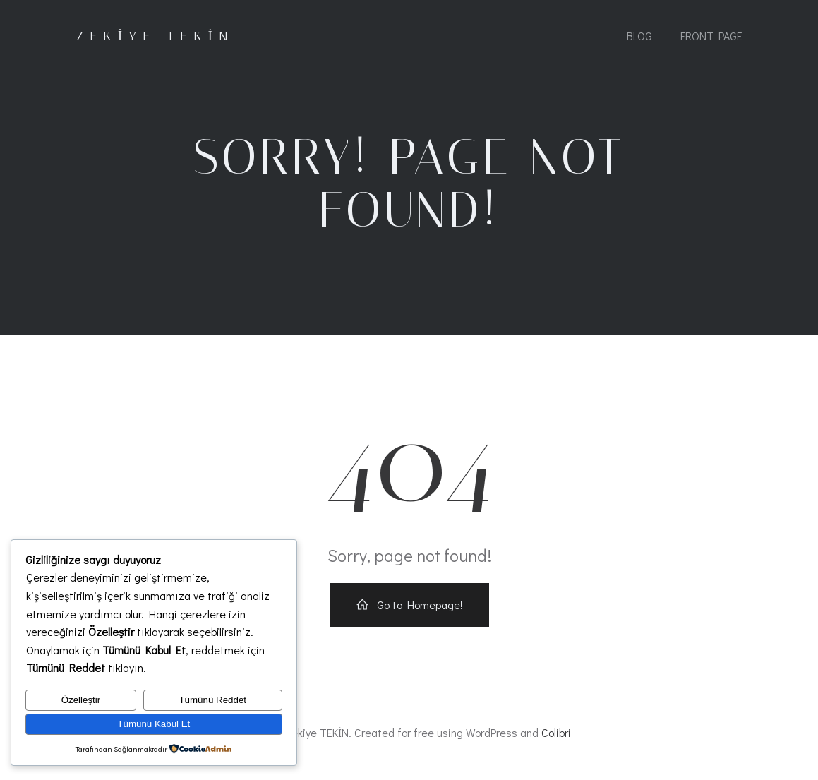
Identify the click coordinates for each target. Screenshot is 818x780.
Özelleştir (81, 700)
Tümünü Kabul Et (153, 724)
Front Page (711, 37)
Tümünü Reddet (212, 700)
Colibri (556, 738)
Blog (639, 37)
